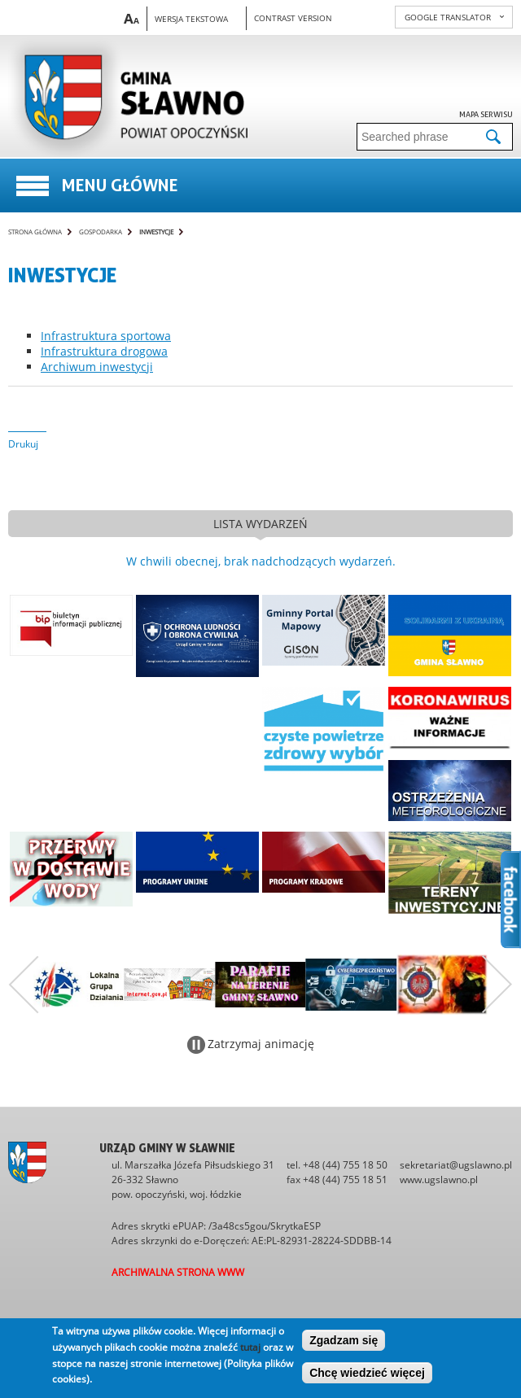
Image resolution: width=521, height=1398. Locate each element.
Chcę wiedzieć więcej (367, 1372)
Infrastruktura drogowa (104, 351)
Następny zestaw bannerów (497, 984)
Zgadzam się (343, 1340)
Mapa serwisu (486, 114)
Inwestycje (156, 231)
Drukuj (23, 444)
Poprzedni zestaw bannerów (23, 984)
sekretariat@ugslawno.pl (456, 1165)
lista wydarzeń (260, 523)
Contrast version (293, 18)
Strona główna (35, 231)
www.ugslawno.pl (439, 1179)
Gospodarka (100, 231)
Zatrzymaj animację (261, 1043)
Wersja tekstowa (191, 18)
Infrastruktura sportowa (106, 335)
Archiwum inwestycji (97, 366)
